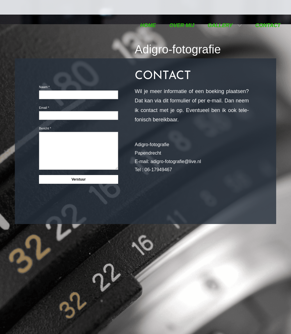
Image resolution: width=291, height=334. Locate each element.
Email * (44, 107)
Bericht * (45, 128)
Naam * (44, 87)
